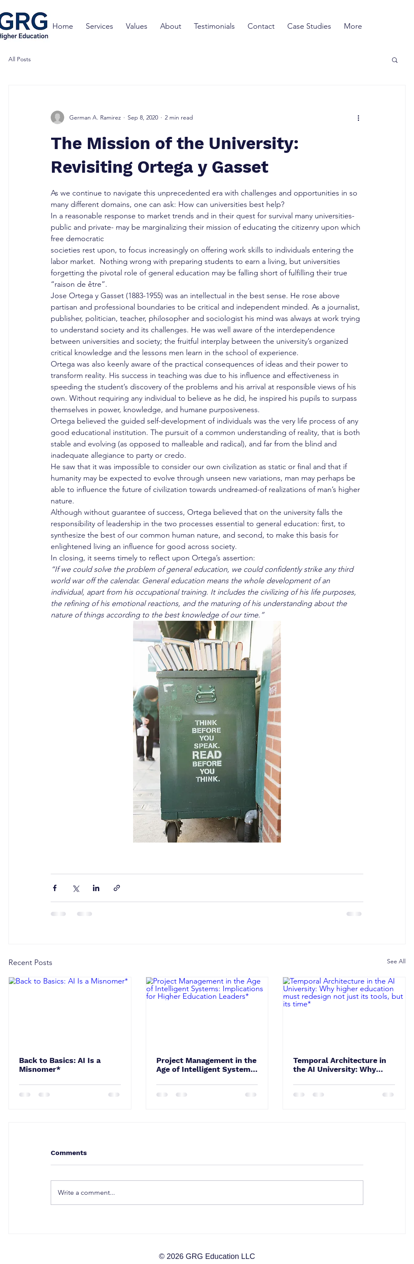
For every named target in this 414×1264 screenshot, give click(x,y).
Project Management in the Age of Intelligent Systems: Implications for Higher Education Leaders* (206, 1065)
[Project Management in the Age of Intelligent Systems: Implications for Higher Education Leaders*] (207, 1011)
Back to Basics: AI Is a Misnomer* (60, 1065)
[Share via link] (117, 888)
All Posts (19, 59)
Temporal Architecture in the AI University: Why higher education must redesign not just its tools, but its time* (342, 1065)
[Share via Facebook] (55, 888)
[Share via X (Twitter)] (75, 888)
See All (396, 961)
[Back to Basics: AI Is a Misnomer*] (70, 1011)
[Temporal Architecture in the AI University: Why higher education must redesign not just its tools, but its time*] (344, 1011)
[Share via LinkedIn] (96, 888)
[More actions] (358, 117)
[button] (395, 59)
